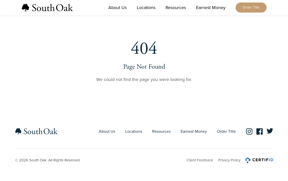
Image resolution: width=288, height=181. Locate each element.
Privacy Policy (229, 160)
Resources (176, 7)
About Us (117, 7)
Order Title (251, 7)
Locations (146, 7)
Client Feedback (200, 160)
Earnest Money (211, 7)
